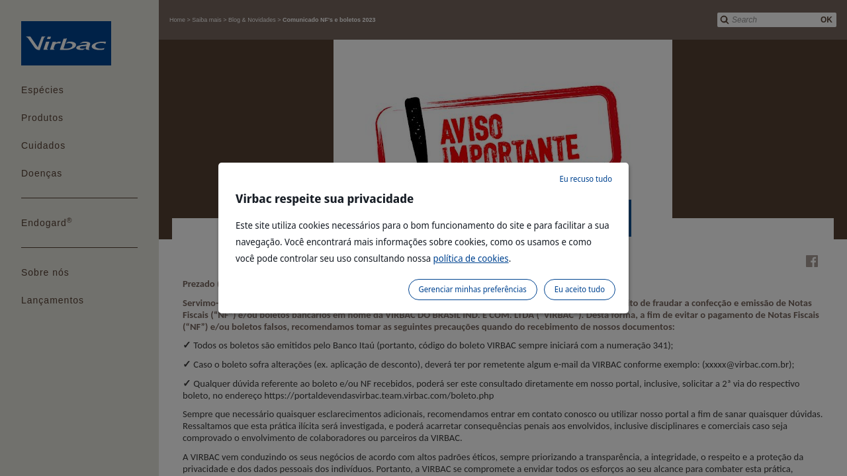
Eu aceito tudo (580, 289)
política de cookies (471, 258)
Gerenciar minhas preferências (473, 289)
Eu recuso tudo (585, 178)
